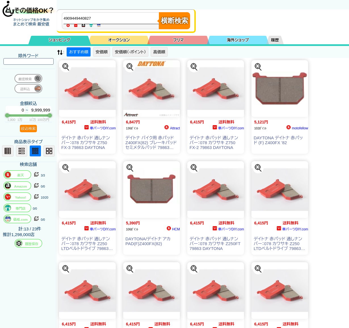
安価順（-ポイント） (130, 52)
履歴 (275, 40)
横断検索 (174, 20)
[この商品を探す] (65, 67)
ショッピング (59, 40)
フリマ (178, 40)
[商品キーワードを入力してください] (111, 18)
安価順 (102, 52)
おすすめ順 (78, 52)
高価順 (159, 52)
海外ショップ (238, 40)
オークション (119, 40)
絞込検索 (28, 128)
